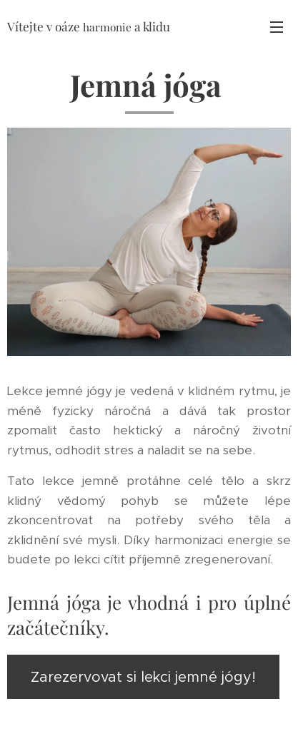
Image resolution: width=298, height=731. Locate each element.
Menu (276, 27)
